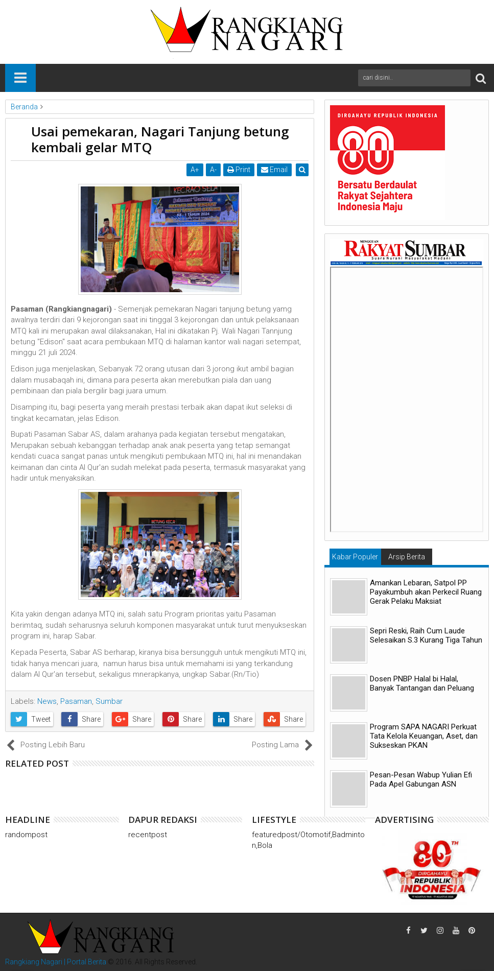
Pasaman (76, 701)
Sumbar (109, 701)
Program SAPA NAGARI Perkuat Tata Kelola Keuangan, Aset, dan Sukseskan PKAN (424, 736)
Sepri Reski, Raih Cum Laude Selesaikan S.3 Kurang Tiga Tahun (426, 635)
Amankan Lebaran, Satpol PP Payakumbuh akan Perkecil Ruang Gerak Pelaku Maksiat (426, 592)
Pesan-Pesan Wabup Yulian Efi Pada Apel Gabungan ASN (421, 779)
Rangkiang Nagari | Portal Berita (55, 962)
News (47, 701)
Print (239, 169)
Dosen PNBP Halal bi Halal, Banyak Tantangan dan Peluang (422, 683)
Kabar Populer (355, 557)
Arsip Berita (406, 557)
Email (275, 169)
